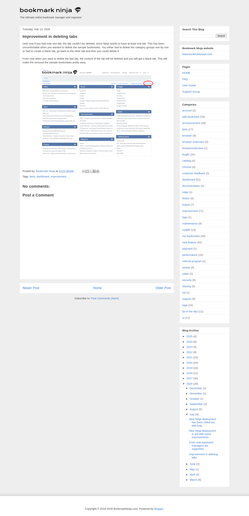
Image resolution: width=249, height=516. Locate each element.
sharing (186, 286)
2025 (190, 336)
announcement (191, 123)
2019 (190, 367)
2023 (190, 346)
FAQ (185, 79)
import (186, 204)
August (194, 409)
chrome (186, 166)
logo (184, 217)
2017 (190, 378)
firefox (186, 198)
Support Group (191, 91)
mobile (186, 229)
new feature (189, 242)
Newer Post (31, 288)
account (187, 110)
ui (183, 317)
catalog (186, 160)
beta (32, 176)
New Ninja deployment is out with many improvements (202, 434)
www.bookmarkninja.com (197, 54)
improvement (58, 176)
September (197, 403)
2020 (190, 362)
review (186, 267)
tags (184, 305)
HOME (186, 72)
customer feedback (193, 173)
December (196, 388)
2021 (190, 357)
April (193, 474)
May (193, 469)
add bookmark (190, 116)
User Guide (189, 85)
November (196, 393)
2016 (190, 383)
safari (185, 273)
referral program (192, 261)
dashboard (42, 176)
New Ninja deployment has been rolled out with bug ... (202, 422)
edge (185, 192)
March (194, 479)
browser (187, 135)
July (192, 414)
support (186, 298)
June (193, 463)
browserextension (193, 148)
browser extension (193, 141)
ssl (184, 292)
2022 (190, 352)
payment (187, 248)
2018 (190, 373)
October (195, 398)
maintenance (190, 223)
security (187, 280)
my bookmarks (191, 236)
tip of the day (190, 311)
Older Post (163, 288)
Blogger (158, 508)
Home (97, 288)
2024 (190, 341)
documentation (191, 185)
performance (189, 254)
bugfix (186, 154)
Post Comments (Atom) (105, 298)
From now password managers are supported (201, 445)
